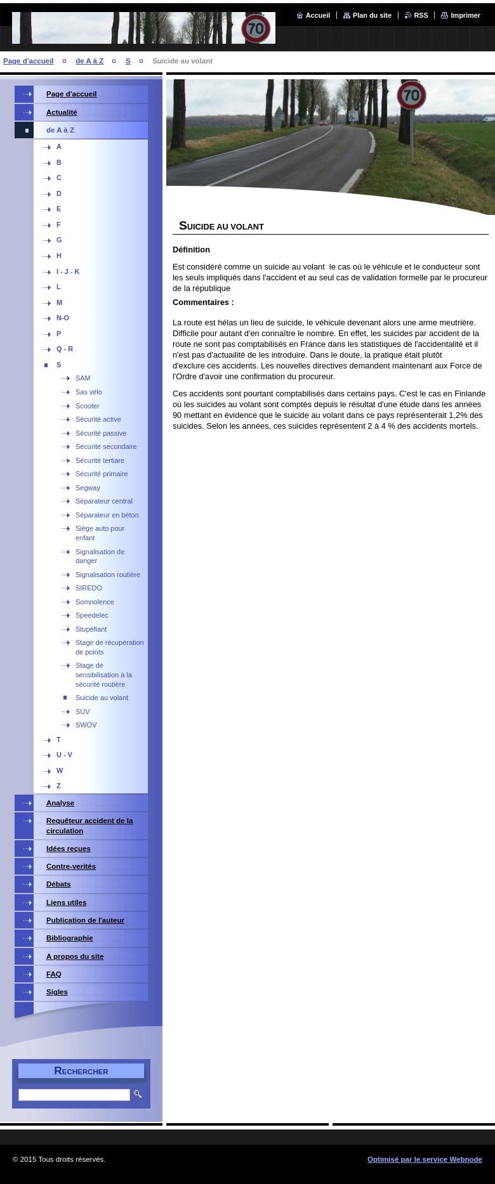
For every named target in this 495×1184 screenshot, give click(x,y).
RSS (421, 15)
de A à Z (89, 61)
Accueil (318, 15)
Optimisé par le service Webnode (424, 1159)
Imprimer (465, 15)
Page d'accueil (28, 61)
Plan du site (372, 15)
